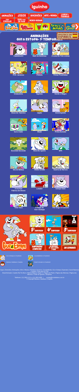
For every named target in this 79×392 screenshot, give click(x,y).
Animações (15, 270)
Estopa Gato (60, 188)
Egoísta (39, 93)
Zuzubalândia (47, 270)
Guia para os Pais (43, 271)
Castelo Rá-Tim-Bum (19, 273)
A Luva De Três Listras (60, 55)
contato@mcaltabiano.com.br (55, 277)
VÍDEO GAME (39, 169)
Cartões (33, 271)
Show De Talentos (18, 112)
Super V (40, 273)
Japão (39, 112)
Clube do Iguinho (39, 274)
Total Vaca (18, 207)
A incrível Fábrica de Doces (18, 189)
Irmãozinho (18, 93)
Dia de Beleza (18, 169)
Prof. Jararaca (18, 74)
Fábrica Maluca (32, 273)
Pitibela (39, 74)
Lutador (39, 188)
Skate (39, 131)
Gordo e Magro (60, 93)
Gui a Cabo (18, 131)
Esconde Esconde (18, 150)
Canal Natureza (74, 270)
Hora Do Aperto (39, 150)
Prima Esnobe (60, 131)
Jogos (2, 270)
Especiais (65, 270)
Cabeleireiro (18, 55)
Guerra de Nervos (60, 169)
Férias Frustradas (60, 74)
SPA (60, 150)
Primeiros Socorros (36, 270)
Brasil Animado (7, 273)
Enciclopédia (60, 112)
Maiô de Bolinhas (39, 55)
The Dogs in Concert (60, 207)
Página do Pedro (49, 273)
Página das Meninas (62, 273)
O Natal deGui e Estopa (39, 208)
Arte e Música (24, 270)
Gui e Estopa (57, 270)
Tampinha (49, 274)
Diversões (8, 270)
